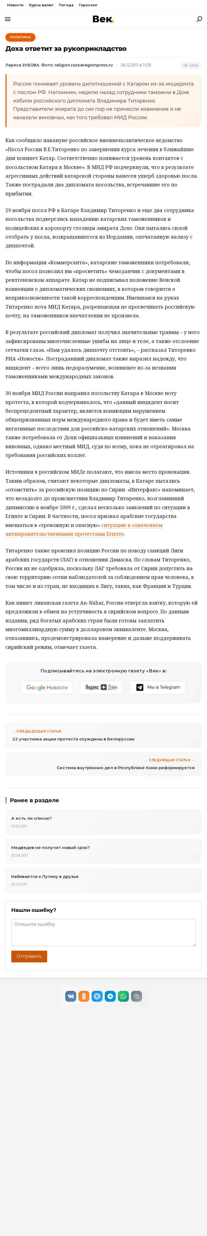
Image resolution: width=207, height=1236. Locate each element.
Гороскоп (88, 5)
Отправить (29, 956)
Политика (20, 37)
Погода (66, 5)
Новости (15, 5)
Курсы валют (41, 5)
